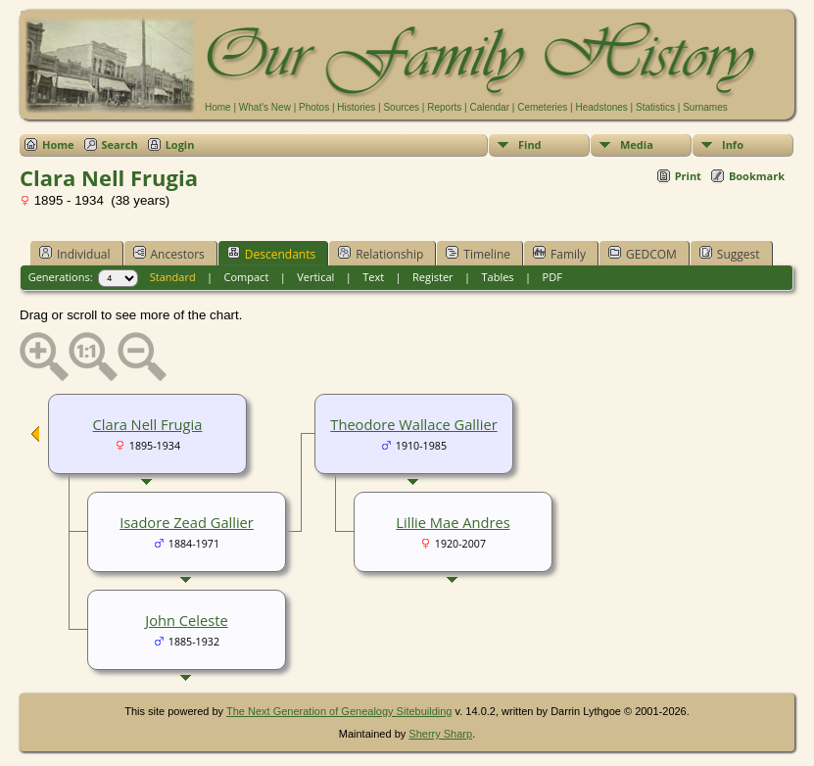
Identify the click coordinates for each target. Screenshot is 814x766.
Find (530, 144)
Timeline (478, 254)
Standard (173, 276)
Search (120, 144)
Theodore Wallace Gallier (413, 424)
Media (636, 144)
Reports (444, 107)
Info (732, 144)
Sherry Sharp (440, 734)
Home (218, 107)
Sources (401, 107)
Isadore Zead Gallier (187, 522)
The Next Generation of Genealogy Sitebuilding (339, 711)
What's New (265, 107)
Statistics (655, 107)
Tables (498, 276)
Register (433, 276)
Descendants (271, 254)
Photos (314, 107)
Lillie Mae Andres (452, 522)
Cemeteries (542, 107)
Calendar (489, 107)
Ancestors (169, 254)
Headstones (601, 107)
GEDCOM (642, 254)
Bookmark (757, 175)
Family (559, 254)
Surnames (705, 107)
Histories (356, 107)
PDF (552, 276)
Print (688, 175)
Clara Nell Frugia (148, 424)
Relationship (380, 254)
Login (180, 144)
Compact (246, 276)
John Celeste (186, 620)
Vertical (315, 276)
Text (373, 276)
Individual (75, 254)
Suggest (729, 254)
